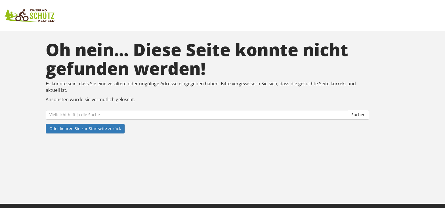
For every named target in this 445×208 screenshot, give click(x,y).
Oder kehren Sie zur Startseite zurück (85, 128)
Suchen (358, 114)
